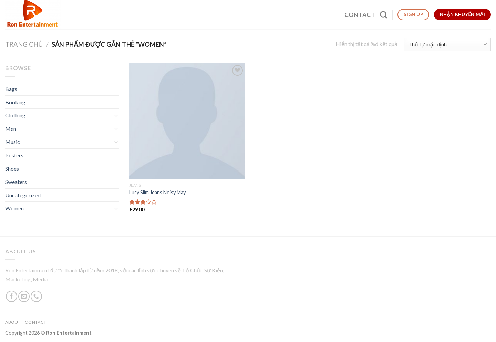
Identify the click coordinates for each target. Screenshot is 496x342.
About (13, 322)
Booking (15, 102)
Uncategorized (23, 195)
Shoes (12, 168)
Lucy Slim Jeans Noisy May (157, 192)
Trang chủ (24, 44)
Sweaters (16, 181)
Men (10, 128)
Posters (14, 155)
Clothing (15, 115)
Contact (359, 14)
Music (12, 141)
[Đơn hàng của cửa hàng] (447, 44)
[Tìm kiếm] (383, 14)
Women (14, 208)
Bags (11, 88)
